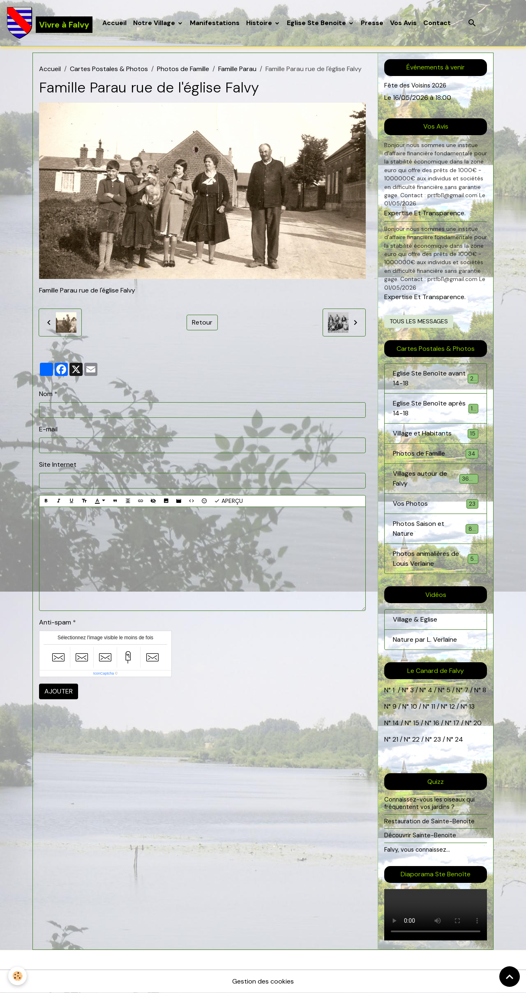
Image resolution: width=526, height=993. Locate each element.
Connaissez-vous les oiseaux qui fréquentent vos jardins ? (429, 803)
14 (395, 723)
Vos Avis (403, 22)
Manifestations (215, 22)
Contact (437, 22)
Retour (202, 322)
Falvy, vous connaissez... (417, 850)
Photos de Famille (183, 69)
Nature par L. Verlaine (425, 639)
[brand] (49, 23)
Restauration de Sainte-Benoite (429, 821)
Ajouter (58, 691)
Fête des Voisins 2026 (415, 85)
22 (415, 739)
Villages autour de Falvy (435, 478)
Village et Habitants (435, 433)
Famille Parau (237, 69)
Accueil (114, 22)
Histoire (260, 22)
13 (472, 706)
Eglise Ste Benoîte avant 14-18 (435, 378)
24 (458, 739)
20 (477, 723)
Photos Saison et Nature (435, 528)
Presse (372, 22)
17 (456, 723)
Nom (46, 393)
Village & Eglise (415, 619)
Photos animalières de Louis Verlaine (435, 558)
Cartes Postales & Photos (109, 69)
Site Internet (57, 464)
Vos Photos (435, 504)
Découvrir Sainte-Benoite (420, 835)
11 (432, 706)
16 (436, 723)
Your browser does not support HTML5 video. (435, 914)
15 (416, 723)
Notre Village (155, 22)
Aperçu (228, 501)
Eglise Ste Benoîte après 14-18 (435, 408)
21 (396, 739)
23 (437, 739)
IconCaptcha (103, 673)
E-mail (48, 429)
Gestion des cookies (263, 981)
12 (453, 706)
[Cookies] (17, 976)
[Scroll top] (509, 976)
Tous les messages (419, 321)
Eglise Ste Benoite (317, 22)
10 (413, 706)
